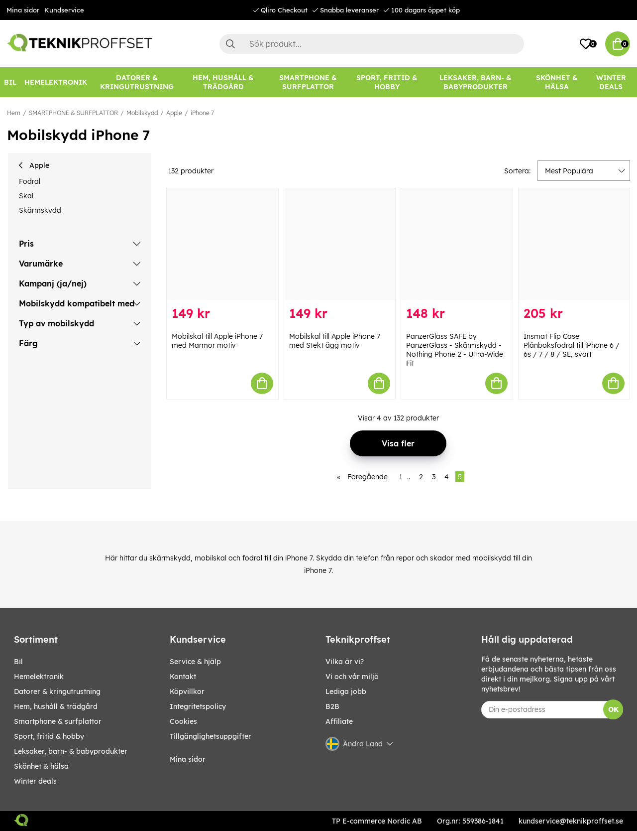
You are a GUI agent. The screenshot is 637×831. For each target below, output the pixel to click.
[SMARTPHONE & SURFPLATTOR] (307, 82)
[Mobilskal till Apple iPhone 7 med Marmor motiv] (222, 244)
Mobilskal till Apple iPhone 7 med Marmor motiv (217, 341)
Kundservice (64, 10)
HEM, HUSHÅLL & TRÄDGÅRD (56, 706)
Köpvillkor (187, 691)
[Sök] (371, 44)
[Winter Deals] (611, 82)
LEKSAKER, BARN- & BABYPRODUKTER (70, 751)
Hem (13, 113)
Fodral (29, 181)
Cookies (183, 721)
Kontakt (183, 676)
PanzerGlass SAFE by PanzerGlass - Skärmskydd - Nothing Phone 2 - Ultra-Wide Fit (454, 350)
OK (613, 709)
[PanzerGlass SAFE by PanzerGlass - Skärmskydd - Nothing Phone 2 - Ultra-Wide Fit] (457, 244)
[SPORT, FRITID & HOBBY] (387, 82)
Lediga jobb (345, 691)
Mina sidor (22, 10)
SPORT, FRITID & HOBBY (49, 736)
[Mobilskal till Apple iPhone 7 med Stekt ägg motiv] (340, 244)
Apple (174, 113)
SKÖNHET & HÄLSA (41, 766)
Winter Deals (611, 82)
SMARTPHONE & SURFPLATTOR (73, 113)
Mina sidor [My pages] (188, 759)
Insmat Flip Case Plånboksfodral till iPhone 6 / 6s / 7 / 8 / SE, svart (572, 345)
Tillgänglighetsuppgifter (210, 736)
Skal (26, 195)
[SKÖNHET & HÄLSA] (557, 82)
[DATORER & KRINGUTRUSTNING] (137, 82)
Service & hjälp (195, 661)
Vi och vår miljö (352, 676)
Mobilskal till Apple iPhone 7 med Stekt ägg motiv (334, 341)
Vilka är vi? (344, 661)
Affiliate (339, 721)
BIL (18, 661)
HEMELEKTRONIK (39, 676)
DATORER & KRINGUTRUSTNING (57, 691)
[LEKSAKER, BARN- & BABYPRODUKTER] (476, 82)
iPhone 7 (202, 113)
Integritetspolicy (198, 706)
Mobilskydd (142, 113)
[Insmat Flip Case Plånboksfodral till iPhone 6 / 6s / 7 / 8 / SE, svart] (574, 244)
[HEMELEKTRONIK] (55, 82)
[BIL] (10, 82)
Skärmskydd (40, 210)
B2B (332, 706)
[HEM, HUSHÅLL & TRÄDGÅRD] (224, 82)
